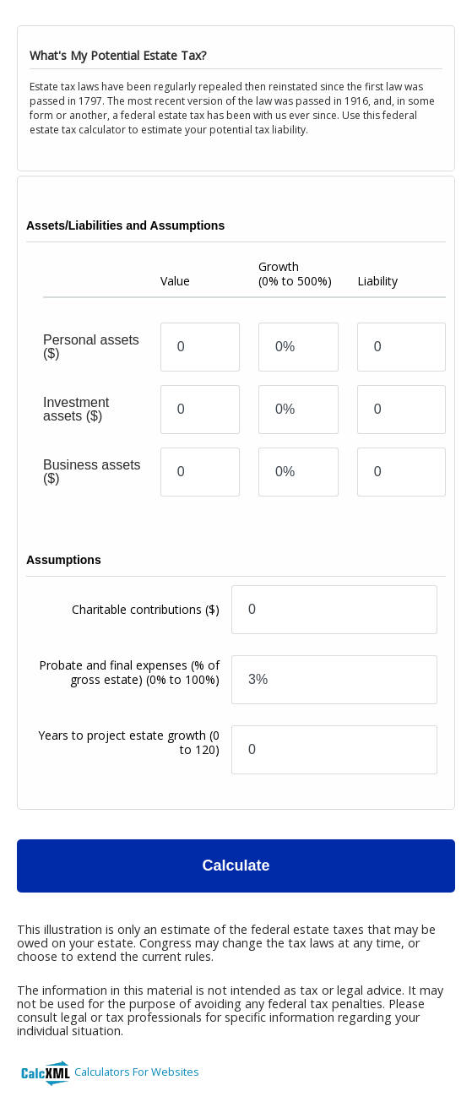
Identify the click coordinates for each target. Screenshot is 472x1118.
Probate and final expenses (129, 672)
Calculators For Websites (136, 1071)
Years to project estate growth (129, 742)
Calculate (235, 865)
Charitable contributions (146, 609)
